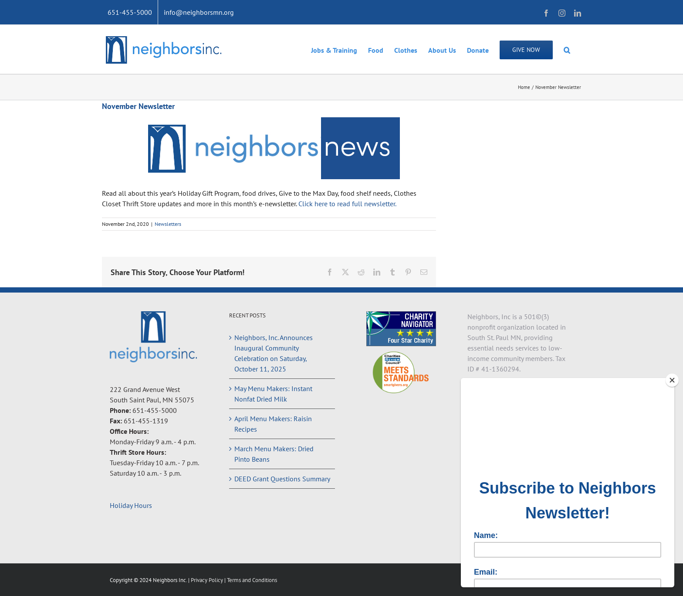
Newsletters (168, 224)
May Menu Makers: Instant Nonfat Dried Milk (273, 393)
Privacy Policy (207, 580)
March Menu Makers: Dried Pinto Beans (274, 453)
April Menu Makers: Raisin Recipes (273, 423)
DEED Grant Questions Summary (282, 478)
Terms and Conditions (252, 580)
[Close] (672, 380)
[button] (567, 49)
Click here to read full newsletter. (348, 203)
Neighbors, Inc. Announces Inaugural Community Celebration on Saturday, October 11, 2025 (273, 353)
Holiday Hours (131, 505)
